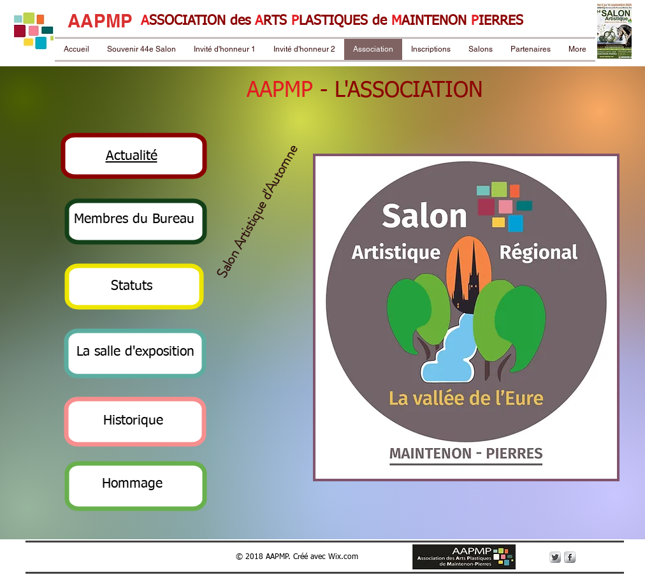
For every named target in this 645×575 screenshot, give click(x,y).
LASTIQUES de (345, 21)
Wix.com (343, 557)
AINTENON (436, 21)
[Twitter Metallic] (555, 557)
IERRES (501, 21)
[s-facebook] (570, 557)
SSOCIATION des (202, 21)
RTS (277, 21)
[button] (131, 156)
